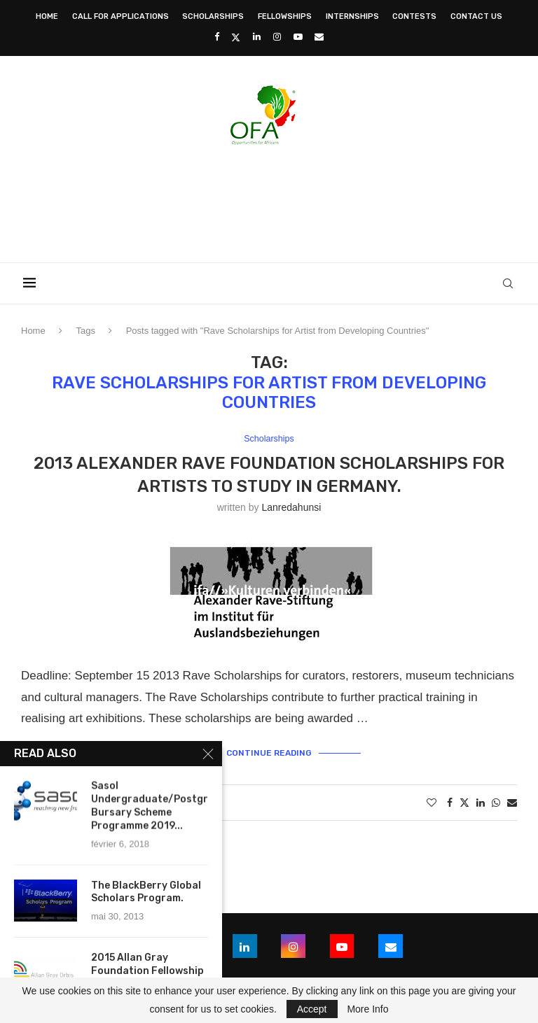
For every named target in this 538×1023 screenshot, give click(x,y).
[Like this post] (431, 802)
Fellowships (285, 16)
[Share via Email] (512, 802)
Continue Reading (269, 753)
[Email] (319, 36)
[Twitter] (235, 37)
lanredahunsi (291, 508)
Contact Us (476, 16)
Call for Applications (120, 16)
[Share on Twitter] (464, 802)
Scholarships (213, 16)
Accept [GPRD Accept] (312, 1009)
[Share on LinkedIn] (480, 802)
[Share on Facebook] (450, 802)
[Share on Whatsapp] (496, 802)
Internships (352, 16)
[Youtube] (298, 36)
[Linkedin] (257, 36)
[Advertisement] (269, 199)
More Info (367, 1009)
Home (47, 16)
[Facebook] (216, 36)
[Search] (510, 283)
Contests (414, 16)
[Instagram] (277, 36)
